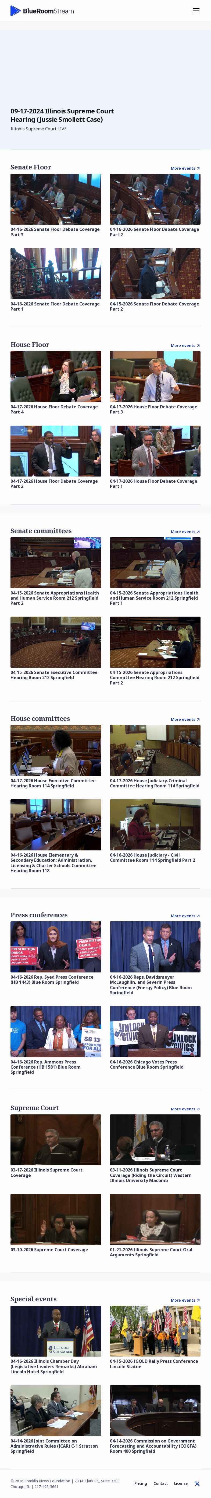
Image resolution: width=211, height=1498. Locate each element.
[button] (195, 10)
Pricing (140, 1483)
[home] (42, 10)
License (181, 1483)
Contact (160, 1483)
